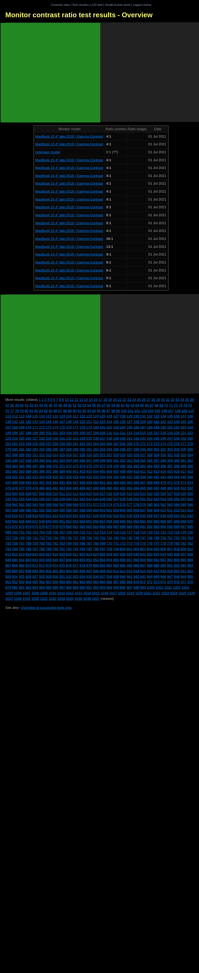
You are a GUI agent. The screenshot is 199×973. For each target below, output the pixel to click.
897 (22, 571)
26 (144, 400)
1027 (9, 599)
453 (49, 483)
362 (190, 460)
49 (65, 405)
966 (109, 582)
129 (129, 416)
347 (89, 460)
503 (8, 494)
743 (116, 538)
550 (136, 499)
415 (170, 471)
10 (66, 400)
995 (116, 587)
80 (26, 411)
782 (190, 543)
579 (143, 505)
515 (89, 494)
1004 (185, 587)
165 (183, 422)
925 (22, 577)
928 (42, 577)
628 (96, 516)
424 (42, 477)
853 (103, 560)
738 (82, 538)
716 (123, 532)
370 (55, 466)
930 (55, 577)
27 (148, 400)
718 (136, 532)
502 (190, 488)
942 (136, 577)
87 (60, 411)
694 (163, 527)
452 (42, 483)
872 (42, 565)
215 (143, 433)
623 (62, 516)
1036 (87, 599)
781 (183, 543)
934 (82, 577)
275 (170, 444)
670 (190, 521)
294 (109, 449)
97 (108, 411)
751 (170, 538)
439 (143, 477)
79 (21, 411)
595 (62, 510)
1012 (70, 593)
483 (62, 488)
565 (49, 505)
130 (136, 416)
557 (183, 499)
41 (26, 405)
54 (89, 405)
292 (96, 449)
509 (49, 494)
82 (36, 411)
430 (82, 477)
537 (49, 499)
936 (96, 577)
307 (8, 455)
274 (163, 444)
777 (156, 543)
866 (190, 560)
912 (123, 571)
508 (42, 494)
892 (177, 565)
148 (69, 422)
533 (22, 499)
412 (150, 471)
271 (143, 444)
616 (15, 516)
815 (35, 554)
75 (190, 405)
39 (17, 405)
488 (96, 488)
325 (129, 455)
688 (123, 527)
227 (35, 438)
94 (94, 411)
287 (62, 449)
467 (143, 483)
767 (89, 543)
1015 (96, 593)
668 (177, 521)
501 (183, 488)
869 (22, 565)
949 (183, 577)
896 (15, 571)
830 (136, 554)
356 (150, 460)
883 (116, 565)
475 (8, 488)
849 (75, 560)
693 (156, 527)
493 (129, 488)
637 (156, 516)
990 (82, 587)
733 (49, 538)
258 (55, 444)
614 (190, 510)
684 (96, 527)
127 (116, 416)
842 (28, 560)
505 (22, 494)
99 (118, 411)
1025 (182, 593)
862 (163, 560)
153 (103, 422)
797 (103, 549)
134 (163, 416)
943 (143, 577)
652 (69, 521)
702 (28, 532)
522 (136, 494)
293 (103, 449)
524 (150, 494)
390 (190, 466)
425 (49, 477)
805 (156, 549)
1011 (61, 593)
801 (129, 549)
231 (62, 438)
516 (96, 494)
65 (142, 405)
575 (116, 505)
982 (28, 587)
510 (55, 494)
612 (177, 510)
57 (103, 405)
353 (129, 460)
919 (170, 571)
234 (82, 438)
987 (62, 587)
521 (129, 494)
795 (89, 549)
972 (150, 582)
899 (35, 571)
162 (163, 422)
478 (28, 488)
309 (22, 455)
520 (123, 494)
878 (82, 565)
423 (35, 477)
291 (89, 449)
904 (69, 571)
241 (129, 438)
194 (190, 427)
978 (190, 582)
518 (109, 494)
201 (49, 433)
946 (163, 577)
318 (82, 455)
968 (123, 582)
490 (109, 488)
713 (103, 532)
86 (55, 411)
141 (22, 422)
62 (127, 405)
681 (75, 527)
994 (109, 587)
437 (129, 477)
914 (136, 571)
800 (123, 549)
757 (22, 543)
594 (55, 510)
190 (163, 427)
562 (28, 505)
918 (163, 571)
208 (96, 433)
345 (75, 460)
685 (103, 527)
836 (177, 554)
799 (116, 549)
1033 (61, 599)
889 (156, 565)
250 (190, 438)
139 (8, 422)
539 (62, 499)
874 (55, 565)
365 (22, 466)
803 (143, 549)
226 (28, 438)
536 (42, 499)
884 (123, 565)
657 (103, 521)
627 (89, 516)
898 (28, 571)
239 (116, 438)
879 (89, 565)
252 (15, 444)
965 (103, 582)
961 (75, 582)
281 (22, 449)
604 (123, 510)
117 (49, 416)
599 (89, 510)
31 (167, 400)
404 (96, 471)
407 (116, 471)
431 (89, 477)
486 (82, 488)
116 (42, 416)
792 (69, 549)
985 (49, 587)
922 (190, 571)
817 (49, 554)
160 (150, 422)
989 (75, 587)
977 (183, 582)
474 (190, 483)
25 (139, 400)
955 (35, 582)
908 (96, 571)
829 (129, 554)
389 (183, 466)
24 (134, 400)
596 (69, 510)
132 (150, 416)
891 (170, 565)
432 (96, 477)
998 (136, 587)
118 (55, 416)
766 (82, 543)
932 (69, 577)
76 (7, 411)
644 (15, 521)
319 (89, 455)
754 (190, 538)
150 (82, 422)
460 (96, 483)
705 (49, 532)
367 (35, 466)
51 (74, 405)
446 (190, 477)
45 (46, 405)
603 (116, 510)
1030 (35, 599)
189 (156, 427)
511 (62, 494)
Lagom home (142, 4)
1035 (78, 599)
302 (163, 449)
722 (163, 532)
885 (129, 565)
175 (62, 427)
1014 (87, 593)
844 (42, 560)
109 (184, 411)
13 (81, 400)
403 (89, 471)
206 (82, 433)
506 (28, 494)
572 (96, 505)
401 (75, 471)
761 (49, 543)
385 (156, 466)
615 (8, 516)
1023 (165, 593)
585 (183, 505)
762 (55, 543)
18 (105, 400)
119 (62, 416)
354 (136, 460)
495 (143, 488)
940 (123, 577)
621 (49, 516)
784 (15, 549)
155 (116, 422)
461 (103, 483)
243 (143, 438)
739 (89, 538)
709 (75, 532)
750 (163, 538)
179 (89, 427)
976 (177, 582)
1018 (122, 593)
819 (62, 554)
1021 (148, 593)
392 (15, 471)
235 (89, 438)
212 (123, 433)
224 (15, 438)
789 (49, 549)
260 (69, 444)
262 (82, 444)
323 (116, 455)
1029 (26, 599)
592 (42, 510)
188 (150, 427)
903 (62, 571)
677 (49, 527)
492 (123, 488)
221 (183, 433)
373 (75, 466)
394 (28, 471)
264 (96, 444)
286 (55, 449)
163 (170, 422)
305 (183, 449)
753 (183, 538)
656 (96, 521)
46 (50, 405)
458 (82, 483)
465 (129, 483)
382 (136, 466)
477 (22, 488)
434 (109, 477)
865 (183, 560)
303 (170, 449)
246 (163, 438)
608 (150, 510)
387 (170, 466)
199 (35, 433)
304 (177, 449)
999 (143, 587)
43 (36, 405)
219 (170, 433)
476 (15, 488)
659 (116, 521)
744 (123, 538)
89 (70, 411)
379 (116, 466)
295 (116, 449)
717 (129, 532)
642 (190, 516)
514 (82, 494)
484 (69, 488)
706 (55, 532)
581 (156, 505)
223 (8, 438)
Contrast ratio (60, 4)
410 (136, 471)
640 (177, 516)
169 (22, 427)
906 (82, 571)
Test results (80, 4)
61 (123, 405)
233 (75, 438)
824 (96, 554)
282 (28, 449)
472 (177, 483)
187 (143, 427)
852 (96, 560)
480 (42, 488)
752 (177, 538)
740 (96, 538)
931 (62, 577)
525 (156, 494)
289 (75, 449)
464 (123, 483)
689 (129, 527)
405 (103, 471)
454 (55, 483)
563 (35, 505)
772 (123, 543)
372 (69, 466)
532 (15, 499)
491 (116, 488)
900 (42, 571)
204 (69, 433)
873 (49, 565)
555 (170, 499)
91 (79, 411)
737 (75, 538)
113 (22, 416)
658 (109, 521)
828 (123, 554)
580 (150, 505)
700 (15, 532)
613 (183, 510)
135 (170, 416)
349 (103, 460)
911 (116, 571)
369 (49, 466)
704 (42, 532)
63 (132, 405)
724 (177, 532)
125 (103, 416)
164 (177, 422)
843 (35, 560)
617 (22, 516)
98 (113, 411)
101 (131, 411)
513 (75, 494)
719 (143, 532)
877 (75, 565)
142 (28, 422)
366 (28, 466)
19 (110, 400)
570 (82, 505)
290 (82, 449)
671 (8, 527)
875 (62, 565)
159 (143, 422)
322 (109, 455)
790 (55, 549)
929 (49, 577)
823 (89, 554)
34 (182, 400)
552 (150, 499)
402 (82, 471)
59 (113, 405)
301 (156, 449)
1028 (18, 599)
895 (8, 571)
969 (129, 582)
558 (190, 499)
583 (170, 505)
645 (22, 521)
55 (94, 405)
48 (60, 405)
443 (170, 477)
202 (55, 433)
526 (163, 494)
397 (49, 471)
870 (28, 565)
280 (15, 449)
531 (8, 499)
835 (170, 554)
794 (82, 549)
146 (55, 422)
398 (55, 471)
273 (156, 444)
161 (156, 422)
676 (42, 527)
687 (116, 527)
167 (8, 427)
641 (183, 516)
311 (35, 455)
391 (8, 471)
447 (8, 483)
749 (156, 538)
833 (156, 554)
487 (89, 488)
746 (136, 538)
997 (129, 587)
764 (69, 543)
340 (42, 460)
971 (143, 582)
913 (129, 571)
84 (46, 411)
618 (28, 516)
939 (116, 577)
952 (15, 582)
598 (82, 510)
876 (69, 565)
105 (157, 411)
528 (177, 494)
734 (55, 538)
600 (96, 510)
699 (8, 532)
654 (82, 521)
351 (116, 460)
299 (143, 449)
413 (156, 471)
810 (190, 549)
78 (17, 411)
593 (49, 510)
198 (28, 433)
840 (15, 560)
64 (137, 405)
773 (129, 543)
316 (69, 455)
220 (177, 433)
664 (150, 521)
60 (118, 405)
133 (156, 416)
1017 (113, 593)
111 (8, 416)
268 (123, 444)
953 (22, 582)
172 (42, 427)
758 (28, 543)
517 (103, 494)
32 (173, 400)
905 (75, 571)
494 (136, 488)
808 (177, 549)
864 (177, 560)
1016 (104, 593)
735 (62, 538)
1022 (156, 593)
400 (69, 471)
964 (96, 582)
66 (147, 405)
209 (103, 433)
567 (62, 505)
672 (15, 527)
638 (163, 516)
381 (129, 466)
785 (22, 549)
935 (89, 577)
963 (89, 582)
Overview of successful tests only (46, 608)
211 (116, 433)
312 (42, 455)
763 (62, 543)
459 (89, 483)
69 (161, 405)
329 (156, 455)
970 (136, 582)
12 (76, 400)
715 (116, 532)
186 (136, 427)
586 (190, 505)
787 (35, 549)
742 (109, 538)
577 (129, 505)
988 (69, 587)
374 (82, 466)
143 (35, 422)
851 (89, 560)
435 (116, 477)
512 (69, 494)
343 (62, 460)
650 (55, 521)
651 (62, 521)
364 (15, 466)
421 (22, 477)
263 (89, 444)
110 (191, 411)
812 (15, 554)
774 (136, 543)
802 (136, 549)
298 (136, 449)
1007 (26, 593)
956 (42, 582)
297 (129, 449)
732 (42, 538)
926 (28, 577)
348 (96, 460)
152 (96, 422)
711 (89, 532)
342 (55, 460)
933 (75, 577)
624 (69, 516)
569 (75, 505)
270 (136, 444)
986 (55, 587)
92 (84, 411)
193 (183, 427)
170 (28, 427)
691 (143, 527)
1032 (52, 599)
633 (129, 516)
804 (150, 549)
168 (15, 427)
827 (116, 554)
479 (35, 488)
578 (136, 505)
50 (70, 405)
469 (156, 483)
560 (15, 505)
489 (103, 488)
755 (8, 543)
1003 (177, 587)
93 (89, 411)
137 (183, 416)
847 (62, 560)
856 (123, 560)
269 (129, 444)
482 (55, 488)
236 (96, 438)
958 (55, 582)
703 (35, 532)
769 (103, 543)
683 (89, 527)
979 (8, 587)
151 (89, 422)
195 (8, 433)
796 (96, 549)
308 (15, 455)
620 (42, 516)
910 (109, 571)
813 (22, 554)
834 (163, 554)
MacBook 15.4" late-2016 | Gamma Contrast (69, 136)
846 (55, 560)
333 (183, 455)
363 (8, 466)
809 (183, 549)
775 (143, 543)
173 (49, 427)
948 (177, 577)
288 (69, 449)
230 (55, 438)
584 (177, 505)
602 (109, 510)
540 (69, 499)
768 (96, 543)
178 (82, 427)
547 (116, 499)
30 (163, 400)
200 (42, 433)
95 (99, 411)
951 (8, 582)
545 (103, 499)
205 (75, 433)
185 (129, 427)
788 (42, 549)
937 (103, 577)
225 (22, 438)
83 (41, 411)
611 (170, 510)
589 (22, 510)
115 (35, 416)
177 (75, 427)
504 (15, 494)
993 (103, 587)
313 (49, 455)
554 (163, 499)
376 (96, 466)
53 (84, 405)
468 (150, 483)
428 (69, 477)
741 (103, 538)
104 (151, 411)
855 (116, 560)
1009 (44, 593)
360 (177, 460)
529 (183, 494)
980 (15, 587)
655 (89, 521)
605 (129, 510)
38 (12, 405)
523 (143, 494)
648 (42, 521)
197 (22, 433)
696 (177, 527)
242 (136, 438)
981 (22, 587)
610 (163, 510)
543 (89, 499)
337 (22, 460)
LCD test (96, 4)
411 (143, 471)
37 (7, 405)
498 (163, 488)
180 (96, 427)
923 (8, 577)
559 (8, 505)
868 (15, 565)
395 (35, 471)
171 (35, 427)
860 (150, 560)
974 (163, 582)
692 (150, 527)
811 (8, 554)
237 (103, 438)
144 (42, 422)
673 (22, 527)
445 (183, 477)
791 (62, 549)
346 (82, 460)
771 (116, 543)
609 (156, 510)
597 (75, 510)
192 (177, 427)
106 (164, 411)
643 (8, 521)
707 (62, 532)
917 (156, 571)
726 (190, 532)
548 (123, 499)
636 (150, 516)
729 (22, 538)
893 (183, 565)
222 (190, 433)
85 (50, 411)
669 (183, 521)
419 (8, 477)
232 (69, 438)
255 (35, 444)
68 (156, 405)
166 (190, 422)
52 (79, 405)
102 (137, 411)
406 (109, 471)
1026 (191, 593)
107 (171, 411)
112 (15, 416)
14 (86, 400)
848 (69, 560)
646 (28, 521)
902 (55, 571)
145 (49, 422)
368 (42, 466)
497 (156, 488)
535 (35, 499)
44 (41, 405)
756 (15, 543)
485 (75, 488)
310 (28, 455)
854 (109, 560)
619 (35, 516)
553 (156, 499)
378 (109, 466)
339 (35, 460)
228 (42, 438)
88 (65, 411)
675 (35, 527)
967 (116, 582)
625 (75, 516)
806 (163, 549)
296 (123, 449)
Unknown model (47, 152)
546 (109, 499)
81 (31, 411)
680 (69, 527)
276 (177, 444)
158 (136, 422)
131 (143, 416)
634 (136, 516)
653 (75, 521)
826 (109, 554)
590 (28, 510)
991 (89, 587)
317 (75, 455)
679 (62, 527)
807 (170, 549)
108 (178, 411)
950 (190, 577)
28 (153, 400)
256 (42, 444)
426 (55, 477)
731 (35, 538)
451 (35, 483)
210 (109, 433)
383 (143, 466)
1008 (35, 593)
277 (183, 444)
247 (170, 438)
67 (152, 405)
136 (177, 416)
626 (82, 516)
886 (136, 565)
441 (156, 477)
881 (103, 565)
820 (69, 554)
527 (170, 494)
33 (177, 400)
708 (69, 532)
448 (15, 483)
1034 (70, 599)
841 (22, 560)
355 (143, 460)
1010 (52, 593)
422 (28, 477)
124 (96, 416)
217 (156, 433)
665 (156, 521)
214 (136, 433)
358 (163, 460)
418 (190, 471)
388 (177, 466)
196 (15, 433)
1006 (18, 593)
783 (8, 549)
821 (75, 554)
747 (143, 538)
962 (82, 582)
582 (163, 505)
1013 (78, 593)
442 (163, 477)
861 (156, 560)
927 (35, 577)
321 (103, 455)
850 (82, 560)
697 (183, 527)
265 (103, 444)
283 (35, 449)
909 (103, 571)
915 (143, 571)
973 (156, 582)
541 (75, 499)
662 (136, 521)
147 (62, 422)
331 (170, 455)
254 (28, 444)
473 (183, 483)
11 (71, 400)
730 (28, 538)
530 (190, 494)
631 (116, 516)
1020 (139, 593)
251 (8, 444)
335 (8, 460)
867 (8, 565)
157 (129, 422)
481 (49, 488)
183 (116, 427)
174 (55, 427)
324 (123, 455)
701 (22, 532)
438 (136, 477)
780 (177, 543)
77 (12, 411)
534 (28, 499)
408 (123, 471)
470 (163, 483)
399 (62, 471)
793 (75, 549)
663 (143, 521)
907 (89, 571)
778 (163, 543)
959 (62, 582)
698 (190, 527)
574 (109, 505)
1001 (159, 587)
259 (62, 444)
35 (187, 400)
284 (42, 449)
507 (35, 494)
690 (136, 527)
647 (35, 521)
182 (109, 427)
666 (163, 521)
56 (99, 405)
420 (15, 477)
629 (103, 516)
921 (183, 571)
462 (109, 483)
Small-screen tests (118, 4)
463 (116, 483)
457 (75, 483)
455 (62, 483)
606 (136, 510)
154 (109, 422)
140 (15, 422)
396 (42, 471)
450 (28, 483)
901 (49, 571)
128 (123, 416)
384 (150, 466)
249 (183, 438)
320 (96, 455)
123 (89, 416)
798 (109, 549)
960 (69, 582)
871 (35, 565)
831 (143, 554)
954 (28, 582)
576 (123, 505)
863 (170, 560)
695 (170, 527)
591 (35, 510)
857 (129, 560)
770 (109, 543)
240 (123, 438)
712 (96, 532)
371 (62, 466)
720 (150, 532)
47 (55, 405)
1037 (96, 599)
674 (28, 527)
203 (62, 433)
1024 (173, 593)
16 (95, 400)
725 (183, 532)
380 (123, 466)
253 (22, 444)
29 (158, 400)
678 (55, 527)
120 (69, 416)
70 (166, 405)
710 (82, 532)
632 (123, 516)
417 (183, 471)
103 (144, 411)
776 (150, 543)
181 (103, 427)
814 (28, 554)
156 (123, 422)
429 (75, 477)
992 (96, 587)
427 (62, 477)
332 (177, 455)
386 (163, 466)
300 (150, 449)
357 (156, 460)
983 (35, 587)
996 (123, 587)
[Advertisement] (50, 72)
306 (190, 449)
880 (96, 565)
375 (89, 466)
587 (8, 510)
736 (69, 538)
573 (103, 505)
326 (136, 455)
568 (69, 505)
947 (170, 577)
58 (108, 405)
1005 (9, 593)
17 (100, 400)
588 (15, 510)
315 (62, 455)
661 (129, 521)
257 (49, 444)
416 (177, 471)
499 (170, 488)
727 (8, 538)
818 (55, 554)
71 (171, 405)
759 (35, 543)
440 (150, 477)
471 (170, 483)
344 (69, 460)
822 (82, 554)
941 (129, 577)
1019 (130, 593)
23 (129, 400)
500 (177, 488)
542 (82, 499)
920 (177, 571)
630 (109, 516)
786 (28, 549)
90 (74, 411)
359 (170, 460)
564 (42, 505)
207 (89, 433)
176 (69, 427)
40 (21, 405)
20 (115, 400)
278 (190, 444)
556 (177, 499)
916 (150, 571)
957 (49, 582)
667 (170, 521)
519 (116, 494)
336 (15, 460)
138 (190, 416)
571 (89, 505)
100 (124, 411)
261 (75, 444)
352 (123, 460)
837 (183, 554)
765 (75, 543)
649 (49, 521)
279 (8, 449)
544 (96, 499)
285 (49, 449)
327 (143, 455)
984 (42, 587)
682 (82, 527)
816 (42, 554)
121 (75, 416)
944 (150, 577)
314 (55, 455)
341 (49, 460)
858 (136, 560)
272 (150, 444)
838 (190, 554)
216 (150, 433)
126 (109, 416)
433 (103, 477)
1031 (44, 599)
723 (170, 532)
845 (49, 560)
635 (143, 516)
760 (42, 543)
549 (129, 499)
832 (150, 554)
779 (170, 543)
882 (109, 565)
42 (31, 405)
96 (103, 411)
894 (190, 565)
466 (136, 483)
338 (28, 460)
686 (109, 527)
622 (55, 516)
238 (109, 438)
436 (123, 477)
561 (22, 505)
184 (123, 427)
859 (143, 560)
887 (143, 565)
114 (28, 416)
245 (156, 438)
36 (192, 400)
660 (123, 521)
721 (156, 532)
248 (177, 438)
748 (150, 538)
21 (119, 400)
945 (156, 577)
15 (91, 400)
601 (103, 510)
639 (170, 516)
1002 (168, 587)
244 (150, 438)
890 (163, 565)
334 (190, 455)
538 (55, 499)
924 (15, 577)
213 (129, 433)
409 (129, 471)
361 (183, 460)
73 (180, 405)
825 (103, 554)
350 (109, 460)
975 (170, 582)
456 (69, 483)
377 (103, 466)
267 (116, 444)
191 (170, 427)
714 (109, 532)
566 (55, 505)
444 (177, 477)
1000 (151, 587)
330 (163, 455)
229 (49, 438)
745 (129, 538)
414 (163, 471)
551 (143, 499)
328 (150, 455)
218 (163, 433)
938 (109, 577)
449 (22, 483)
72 (175, 405)
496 (150, 488)
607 (143, 510)
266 (109, 444)
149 (75, 422)
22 (124, 400)
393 (22, 471)
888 (150, 565)
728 (15, 538)
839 (8, 560)
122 (82, 416)
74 (185, 405)
